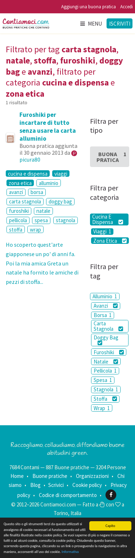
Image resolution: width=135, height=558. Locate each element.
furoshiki (19, 210)
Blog (35, 485)
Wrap (102, 408)
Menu (91, 23)
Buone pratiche (49, 476)
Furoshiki (109, 352)
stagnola (65, 220)
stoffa (15, 229)
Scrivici (56, 485)
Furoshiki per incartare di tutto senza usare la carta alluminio (47, 126)
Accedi (126, 7)
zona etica (20, 183)
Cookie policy (87, 485)
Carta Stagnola (108, 326)
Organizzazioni (92, 476)
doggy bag (60, 201)
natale (43, 210)
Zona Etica (110, 240)
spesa (41, 220)
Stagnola (106, 389)
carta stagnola (25, 201)
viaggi (60, 173)
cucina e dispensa (28, 173)
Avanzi (106, 305)
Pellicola (105, 370)
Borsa (103, 315)
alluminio (48, 183)
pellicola (18, 220)
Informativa (70, 551)
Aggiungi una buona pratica (88, 7)
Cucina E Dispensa (107, 219)
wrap (35, 229)
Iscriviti (119, 23)
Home (17, 476)
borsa (37, 192)
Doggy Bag (106, 340)
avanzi (16, 192)
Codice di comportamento (68, 494)
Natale (106, 361)
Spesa (103, 380)
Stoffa (105, 398)
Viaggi (102, 231)
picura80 (29, 159)
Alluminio (105, 296)
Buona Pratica (111, 156)
